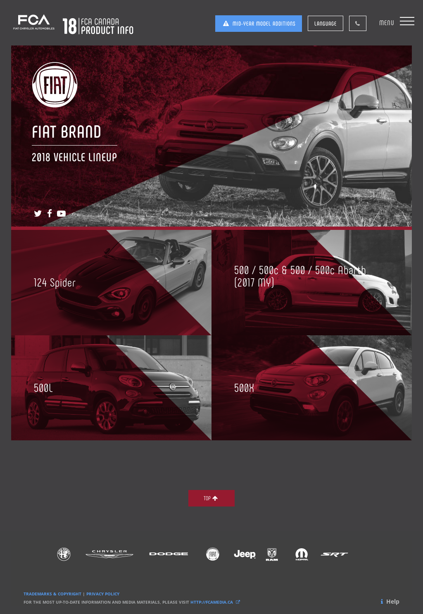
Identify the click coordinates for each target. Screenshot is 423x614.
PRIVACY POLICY (102, 594)
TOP (211, 498)
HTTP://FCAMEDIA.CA (216, 602)
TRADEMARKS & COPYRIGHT (52, 594)
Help (389, 601)
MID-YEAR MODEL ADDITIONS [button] (258, 23)
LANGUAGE (325, 23)
